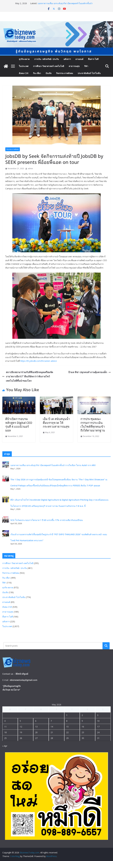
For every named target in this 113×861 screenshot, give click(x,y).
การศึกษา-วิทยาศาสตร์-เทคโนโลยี (48, 66)
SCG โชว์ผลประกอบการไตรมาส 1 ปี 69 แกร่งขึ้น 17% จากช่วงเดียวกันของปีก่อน (46, 520)
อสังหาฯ (67, 59)
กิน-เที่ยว (37, 73)
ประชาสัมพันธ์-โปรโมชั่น (89, 73)
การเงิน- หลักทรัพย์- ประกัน (46, 59)
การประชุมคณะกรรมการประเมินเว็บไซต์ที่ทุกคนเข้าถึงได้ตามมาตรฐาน (92, 424)
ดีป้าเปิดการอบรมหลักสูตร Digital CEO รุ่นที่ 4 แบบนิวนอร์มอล (18, 424)
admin (30, 168)
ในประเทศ (23, 66)
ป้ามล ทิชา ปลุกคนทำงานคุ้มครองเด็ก (89, 372)
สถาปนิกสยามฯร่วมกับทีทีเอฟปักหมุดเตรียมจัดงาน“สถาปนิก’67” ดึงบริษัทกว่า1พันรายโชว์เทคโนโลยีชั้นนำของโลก (27, 376)
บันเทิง (48, 73)
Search (106, 645)
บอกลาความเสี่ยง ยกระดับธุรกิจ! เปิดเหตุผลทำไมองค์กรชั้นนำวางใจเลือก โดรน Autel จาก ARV (65, 5)
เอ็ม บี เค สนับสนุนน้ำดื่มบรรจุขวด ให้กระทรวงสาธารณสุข (56, 423)
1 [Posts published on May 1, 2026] (66, 715)
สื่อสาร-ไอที (93, 59)
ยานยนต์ (79, 59)
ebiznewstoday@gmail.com (23, 680)
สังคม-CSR (23, 73)
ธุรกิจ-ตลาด (24, 59)
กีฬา (86, 66)
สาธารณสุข (74, 66)
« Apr (4, 745)
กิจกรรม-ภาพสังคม (64, 73)
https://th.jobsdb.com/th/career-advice (38, 361)
